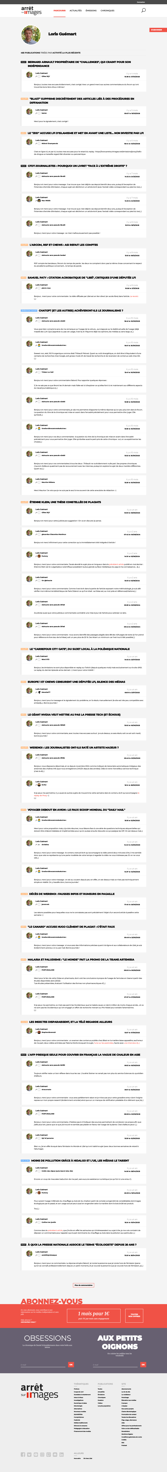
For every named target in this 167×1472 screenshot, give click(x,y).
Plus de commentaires (83, 1285)
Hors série (77, 1458)
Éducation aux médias (129, 1400)
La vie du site (126, 1392)
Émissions (91, 10)
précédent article (116, 564)
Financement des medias (82, 1431)
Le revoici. (134, 296)
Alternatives (78, 1409)
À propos (124, 1403)
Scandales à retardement (82, 1394)
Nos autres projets (128, 1409)
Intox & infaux (78, 1397)
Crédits (124, 1440)
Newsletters (126, 1431)
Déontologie (78, 1406)
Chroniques (107, 10)
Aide (123, 1423)
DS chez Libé (88, 1458)
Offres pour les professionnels (131, 1426)
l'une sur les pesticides (103, 1043)
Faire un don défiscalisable (130, 1428)
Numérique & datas (80, 1403)
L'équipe (124, 1406)
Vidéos (100, 1403)
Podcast (124, 1445)
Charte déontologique (129, 1411)
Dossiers (100, 1400)
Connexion (141, 2)
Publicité (77, 1420)
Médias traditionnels (80, 1423)
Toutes (100, 1389)
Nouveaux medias (80, 1411)
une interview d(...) (132, 1043)
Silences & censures (80, 1426)
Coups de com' (79, 1392)
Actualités (76, 10)
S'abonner (156, 30)
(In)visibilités (78, 1414)
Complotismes (79, 1417)
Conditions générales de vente (132, 1437)
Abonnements (126, 1389)
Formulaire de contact (129, 1414)
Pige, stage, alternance (129, 1420)
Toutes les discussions (129, 1417)
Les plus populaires (104, 1406)
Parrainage (125, 1397)
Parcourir (60, 10)
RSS (123, 1442)
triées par (50, 53)
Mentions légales (127, 1434)
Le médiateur (126, 1394)
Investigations (78, 1400)
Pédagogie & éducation (81, 1428)
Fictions (76, 1389)
